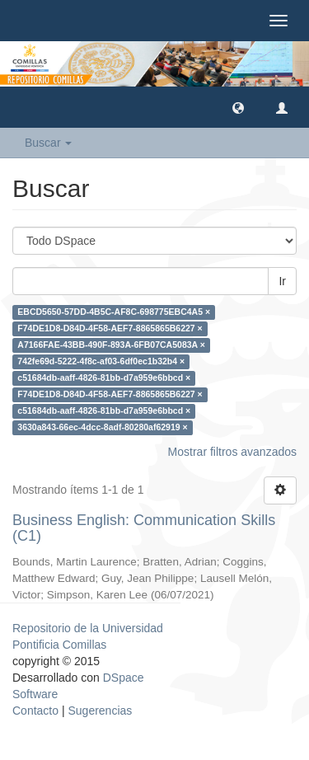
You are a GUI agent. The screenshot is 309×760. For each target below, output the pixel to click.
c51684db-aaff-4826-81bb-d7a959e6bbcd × (103, 378)
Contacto (35, 710)
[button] (238, 107)
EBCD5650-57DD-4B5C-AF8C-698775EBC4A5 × (113, 312)
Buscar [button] (48, 142)
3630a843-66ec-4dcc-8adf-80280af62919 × (102, 428)
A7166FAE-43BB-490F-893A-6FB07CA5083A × (111, 345)
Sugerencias (100, 710)
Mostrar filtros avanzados (232, 451)
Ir (282, 281)
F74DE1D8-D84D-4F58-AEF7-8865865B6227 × (109, 329)
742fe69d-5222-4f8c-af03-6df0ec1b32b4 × (101, 362)
